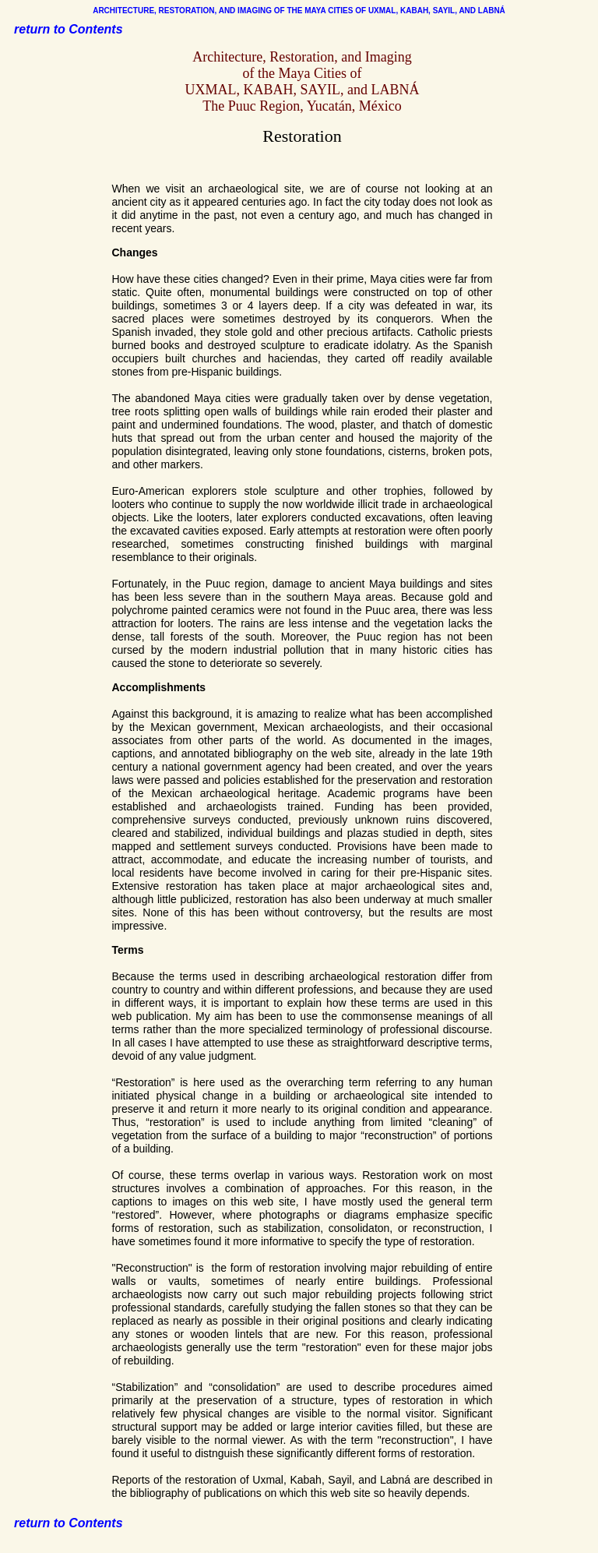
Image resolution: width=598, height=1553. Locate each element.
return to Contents (68, 29)
